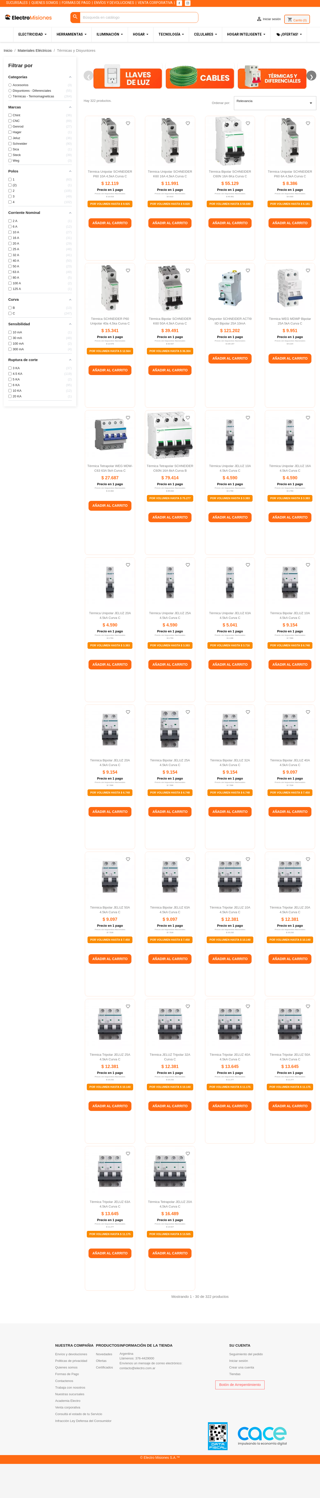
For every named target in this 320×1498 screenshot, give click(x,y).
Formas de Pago (67, 1409)
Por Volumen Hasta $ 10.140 (230, 975)
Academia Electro (67, 1436)
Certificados (104, 1403)
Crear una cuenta (241, 1403)
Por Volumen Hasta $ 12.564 (110, 386)
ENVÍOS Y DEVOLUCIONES (114, 3)
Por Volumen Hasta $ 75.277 (170, 533)
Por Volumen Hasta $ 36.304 (170, 386)
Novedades (104, 1389)
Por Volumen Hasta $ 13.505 (170, 1269)
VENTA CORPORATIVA (155, 3)
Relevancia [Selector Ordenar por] (275, 138)
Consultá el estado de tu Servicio (78, 1449)
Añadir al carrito (110, 258)
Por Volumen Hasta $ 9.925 (110, 239)
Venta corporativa (67, 1443)
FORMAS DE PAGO (76, 3)
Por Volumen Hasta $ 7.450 (290, 827)
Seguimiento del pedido (246, 1389)
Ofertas (101, 1396)
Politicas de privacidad (71, 1396)
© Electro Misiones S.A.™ (160, 1493)
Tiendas (235, 1409)
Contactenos (64, 1416)
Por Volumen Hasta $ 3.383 (230, 533)
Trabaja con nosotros (70, 1423)
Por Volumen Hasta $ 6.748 (290, 680)
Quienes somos (66, 1403)
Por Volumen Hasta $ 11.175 (230, 1122)
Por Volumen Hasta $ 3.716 (230, 680)
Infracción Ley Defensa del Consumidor (83, 1456)
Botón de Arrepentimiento (240, 1420)
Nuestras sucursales (69, 1429)
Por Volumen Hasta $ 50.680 (230, 239)
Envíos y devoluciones (71, 1389)
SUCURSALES (17, 3)
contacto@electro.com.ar (137, 1403)
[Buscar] (134, 17)
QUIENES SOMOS (44, 3)
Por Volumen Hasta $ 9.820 (170, 239)
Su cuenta (239, 1381)
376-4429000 (144, 1394)
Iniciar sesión (238, 1396)
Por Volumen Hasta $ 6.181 (290, 239)
